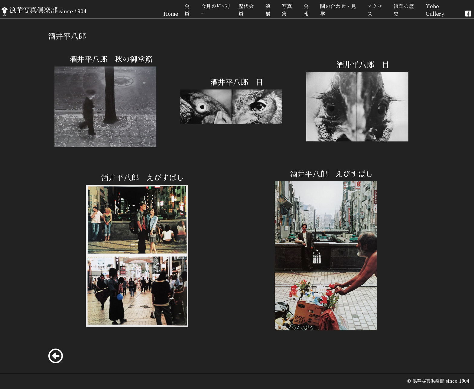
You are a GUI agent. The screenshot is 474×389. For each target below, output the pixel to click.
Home (170, 14)
